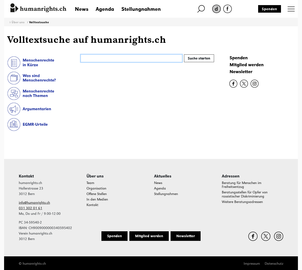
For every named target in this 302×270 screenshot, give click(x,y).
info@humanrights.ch (34, 203)
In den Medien (97, 199)
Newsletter (241, 71)
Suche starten (199, 58)
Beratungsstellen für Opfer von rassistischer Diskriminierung (245, 194)
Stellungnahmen (141, 9)
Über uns (18, 22)
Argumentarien (37, 108)
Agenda (105, 9)
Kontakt (92, 205)
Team (90, 183)
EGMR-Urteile (35, 124)
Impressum (252, 263)
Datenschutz (274, 263)
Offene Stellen (97, 194)
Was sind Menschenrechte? (39, 78)
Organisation (96, 188)
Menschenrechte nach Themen (38, 93)
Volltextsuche (39, 22)
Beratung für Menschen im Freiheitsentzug (241, 185)
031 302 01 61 (30, 208)
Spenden (269, 9)
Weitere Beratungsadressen (242, 202)
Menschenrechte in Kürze (38, 62)
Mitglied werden (247, 64)
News (81, 9)
